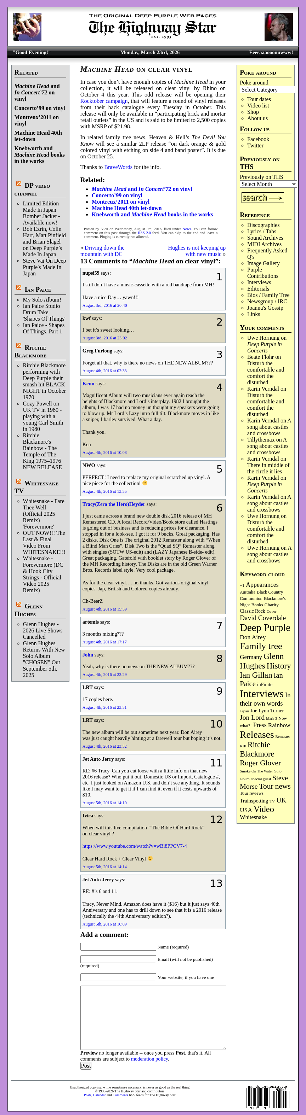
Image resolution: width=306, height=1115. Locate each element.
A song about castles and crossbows (269, 427)
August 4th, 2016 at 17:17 (105, 642)
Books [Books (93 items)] (257, 604)
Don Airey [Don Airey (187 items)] (253, 637)
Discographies (263, 225)
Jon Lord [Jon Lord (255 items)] (252, 717)
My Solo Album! (42, 300)
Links (253, 314)
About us (257, 118)
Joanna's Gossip (265, 308)
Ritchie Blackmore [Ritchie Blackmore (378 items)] (257, 749)
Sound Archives (265, 238)
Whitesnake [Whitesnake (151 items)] (253, 817)
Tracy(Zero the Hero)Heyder (114, 504)
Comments (120, 1095)
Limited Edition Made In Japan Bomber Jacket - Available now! (41, 213)
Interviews (259, 282)
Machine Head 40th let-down (127, 208)
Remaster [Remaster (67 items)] (283, 736)
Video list (258, 106)
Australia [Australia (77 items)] (247, 592)
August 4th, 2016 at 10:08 (105, 452)
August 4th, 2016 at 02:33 (105, 370)
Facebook (258, 139)
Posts (87, 1095)
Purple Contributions (262, 273)
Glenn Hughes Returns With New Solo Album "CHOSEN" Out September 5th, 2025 (44, 659)
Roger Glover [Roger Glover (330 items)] (260, 763)
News (186, 229)
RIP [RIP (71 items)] (243, 746)
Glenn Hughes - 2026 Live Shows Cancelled (43, 630)
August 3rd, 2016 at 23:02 (105, 337)
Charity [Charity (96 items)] (272, 604)
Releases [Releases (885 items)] (257, 734)
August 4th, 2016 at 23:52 (105, 746)
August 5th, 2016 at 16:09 (105, 924)
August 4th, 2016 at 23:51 (105, 707)
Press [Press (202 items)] (260, 725)
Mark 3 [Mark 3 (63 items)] (271, 718)
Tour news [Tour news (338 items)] (275, 786)
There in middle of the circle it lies (268, 468)
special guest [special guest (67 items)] (261, 779)
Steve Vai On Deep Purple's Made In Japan (44, 267)
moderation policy (149, 1059)
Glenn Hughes (29, 610)
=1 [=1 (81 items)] (242, 585)
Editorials (258, 289)
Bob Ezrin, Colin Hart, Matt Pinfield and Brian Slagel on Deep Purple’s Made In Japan (44, 241)
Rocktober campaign (104, 101)
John (88, 655)
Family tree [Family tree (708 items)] (261, 646)
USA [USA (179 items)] (246, 810)
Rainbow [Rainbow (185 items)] (279, 725)
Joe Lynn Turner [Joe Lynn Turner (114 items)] (267, 710)
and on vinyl (37, 92)
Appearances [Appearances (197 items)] (262, 584)
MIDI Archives (264, 244)
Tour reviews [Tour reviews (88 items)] (252, 793)
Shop (253, 112)
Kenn (89, 383)
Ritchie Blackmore (31, 351)
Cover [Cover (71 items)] (272, 611)
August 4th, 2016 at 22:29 (105, 674)
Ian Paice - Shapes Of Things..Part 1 (44, 328)
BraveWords (118, 167)
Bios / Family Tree (268, 295)
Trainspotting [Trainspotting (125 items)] (254, 801)
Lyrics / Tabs (261, 231)
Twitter (255, 145)
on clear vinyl (136, 69)
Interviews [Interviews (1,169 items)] (262, 693)
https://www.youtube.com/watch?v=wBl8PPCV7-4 (135, 846)
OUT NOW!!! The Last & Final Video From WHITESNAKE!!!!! (46, 542)
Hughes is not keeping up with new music (197, 251)
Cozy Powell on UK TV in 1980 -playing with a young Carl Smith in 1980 (43, 416)
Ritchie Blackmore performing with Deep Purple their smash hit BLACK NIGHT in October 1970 (44, 381)
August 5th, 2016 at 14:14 (105, 866)
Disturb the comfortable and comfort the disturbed (265, 372)
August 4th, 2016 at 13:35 (105, 491)
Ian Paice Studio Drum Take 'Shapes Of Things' (44, 312)
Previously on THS (261, 177)
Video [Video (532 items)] (264, 809)
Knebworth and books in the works (40, 154)
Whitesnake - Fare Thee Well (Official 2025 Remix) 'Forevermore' (43, 514)
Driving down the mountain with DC (102, 251)
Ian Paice (37, 289)
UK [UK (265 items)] (281, 800)
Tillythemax (261, 440)
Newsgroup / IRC (267, 301)
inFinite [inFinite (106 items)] (264, 684)
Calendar (99, 1095)
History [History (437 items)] (279, 665)
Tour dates (259, 99)
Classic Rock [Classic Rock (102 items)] (252, 611)
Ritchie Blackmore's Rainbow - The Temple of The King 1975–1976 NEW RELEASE (42, 451)
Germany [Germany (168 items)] (251, 657)
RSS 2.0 (144, 233)
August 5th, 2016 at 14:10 (105, 802)
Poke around (254, 83)
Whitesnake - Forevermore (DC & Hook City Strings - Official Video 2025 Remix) (43, 574)
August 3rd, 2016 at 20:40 (105, 305)
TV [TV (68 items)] (272, 801)
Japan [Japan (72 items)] (244, 711)
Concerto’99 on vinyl (40, 108)
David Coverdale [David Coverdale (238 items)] (263, 617)
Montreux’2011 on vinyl (120, 202)
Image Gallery (263, 263)
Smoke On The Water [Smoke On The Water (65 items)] (256, 771)
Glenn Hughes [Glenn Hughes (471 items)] (262, 661)
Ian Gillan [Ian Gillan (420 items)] (256, 675)
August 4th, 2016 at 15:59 (105, 609)
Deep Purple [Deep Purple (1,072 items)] (265, 627)
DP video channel (32, 189)
